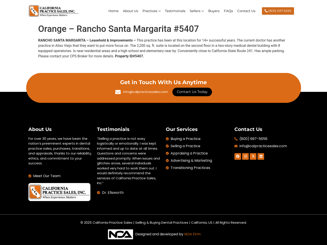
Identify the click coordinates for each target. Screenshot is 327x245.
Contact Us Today (192, 92)
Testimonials (175, 11)
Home (113, 11)
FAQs (228, 11)
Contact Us (246, 11)
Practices (151, 11)
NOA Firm (192, 234)
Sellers (197, 11)
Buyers (213, 11)
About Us (130, 11)
